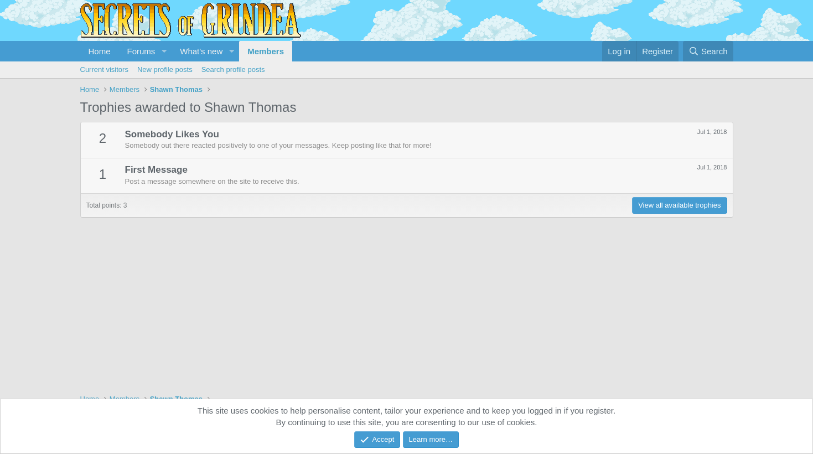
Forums (141, 51)
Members (265, 51)
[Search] (708, 51)
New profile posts (165, 69)
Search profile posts (233, 69)
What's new (201, 51)
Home (100, 51)
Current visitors (104, 69)
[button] (164, 51)
